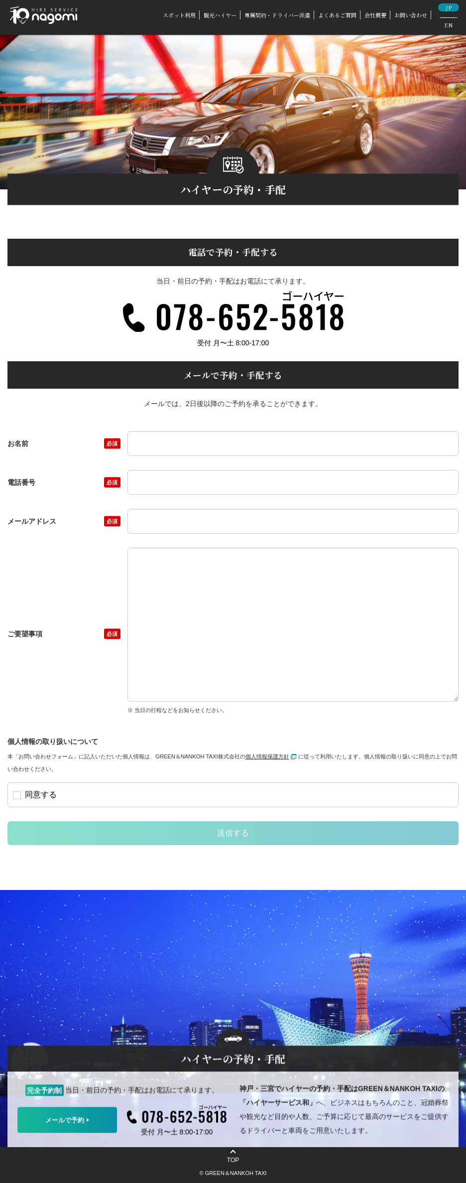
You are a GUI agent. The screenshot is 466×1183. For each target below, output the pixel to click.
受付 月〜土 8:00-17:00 (233, 343)
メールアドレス (63, 521)
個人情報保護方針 (271, 756)
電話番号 (63, 482)
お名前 (63, 443)
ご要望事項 (63, 633)
